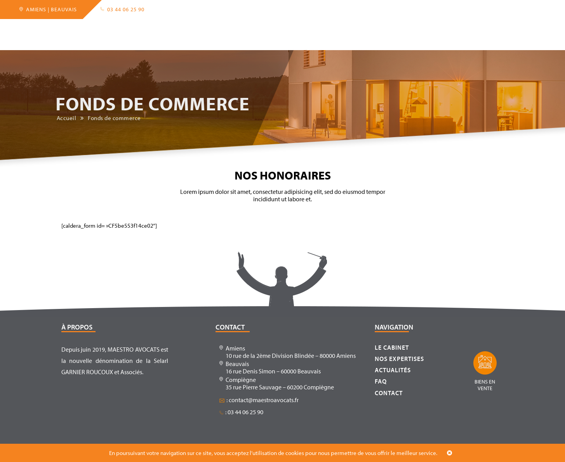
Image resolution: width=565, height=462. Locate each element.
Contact (412, 28)
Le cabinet (118, 28)
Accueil (79, 28)
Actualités (350, 28)
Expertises (161, 28)
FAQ (383, 28)
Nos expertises (399, 359)
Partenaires (207, 28)
